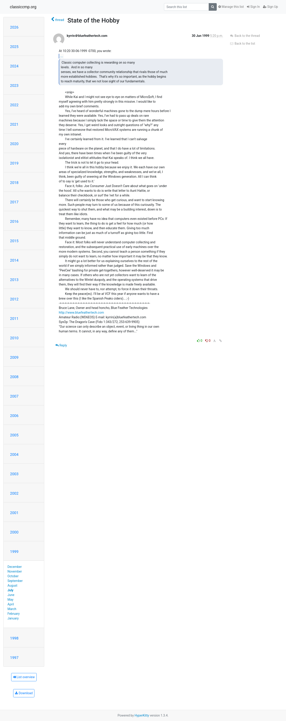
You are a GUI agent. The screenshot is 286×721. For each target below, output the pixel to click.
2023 (14, 85)
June (11, 595)
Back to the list (242, 43)
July (10, 590)
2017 (14, 202)
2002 (14, 493)
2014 (14, 260)
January (13, 618)
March (12, 609)
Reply (61, 345)
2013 (14, 279)
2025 (14, 46)
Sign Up (270, 6)
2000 (14, 532)
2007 (14, 396)
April (11, 604)
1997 (14, 657)
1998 (14, 638)
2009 (14, 357)
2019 (14, 163)
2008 (14, 377)
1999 (14, 551)
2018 (14, 182)
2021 (14, 124)
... (61, 56)
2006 (14, 415)
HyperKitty (142, 715)
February (14, 613)
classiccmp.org (23, 7)
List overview (24, 677)
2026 (14, 27)
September (15, 581)
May (10, 599)
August (12, 585)
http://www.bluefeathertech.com (81, 312)
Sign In (253, 6)
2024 (14, 66)
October (13, 576)
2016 (14, 221)
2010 (14, 338)
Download (24, 693)
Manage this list (231, 6)
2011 (14, 318)
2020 (14, 144)
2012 (14, 299)
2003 (14, 474)
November (15, 571)
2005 (14, 435)
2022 (14, 105)
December (15, 567)
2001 (14, 513)
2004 (14, 454)
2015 (14, 241)
